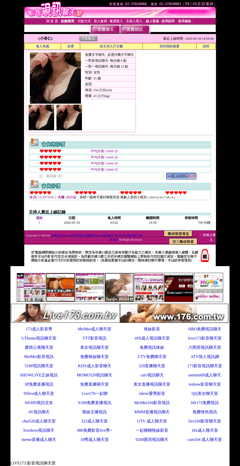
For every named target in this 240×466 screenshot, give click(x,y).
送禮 (70, 46)
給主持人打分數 (111, 46)
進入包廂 (42, 46)
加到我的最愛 (169, 46)
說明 (206, 46)
